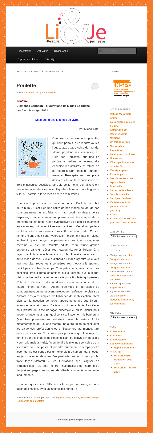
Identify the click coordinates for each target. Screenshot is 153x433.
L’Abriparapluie (119, 170)
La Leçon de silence (122, 190)
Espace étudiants (124, 347)
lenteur (75, 397)
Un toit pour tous (120, 142)
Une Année (116, 158)
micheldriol (50, 92)
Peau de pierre (118, 174)
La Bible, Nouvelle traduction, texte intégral (122, 299)
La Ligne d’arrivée (120, 198)
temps (95, 397)
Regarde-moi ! (118, 287)
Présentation (24, 51)
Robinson (85, 397)
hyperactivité (63, 397)
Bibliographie (61, 51)
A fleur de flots (118, 130)
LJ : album (35, 397)
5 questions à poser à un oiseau (121, 275)
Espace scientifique (28, 59)
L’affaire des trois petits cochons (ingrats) (120, 206)
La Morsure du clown (122, 154)
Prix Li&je (50, 59)
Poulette (26, 85)
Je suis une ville (119, 194)
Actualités (42, 51)
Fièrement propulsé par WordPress (77, 419)
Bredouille (116, 186)
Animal (114, 118)
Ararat (113, 214)
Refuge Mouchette (120, 114)
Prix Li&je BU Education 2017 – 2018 (124, 359)
